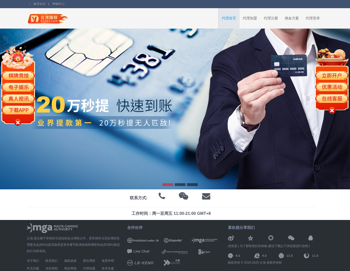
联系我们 (51, 261)
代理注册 (271, 18)
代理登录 (313, 18)
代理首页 (229, 18)
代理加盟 (250, 18)
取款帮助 (70, 268)
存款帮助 (51, 268)
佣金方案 (292, 18)
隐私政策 (70, 261)
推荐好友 (39, 4)
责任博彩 (89, 261)
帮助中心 (58, 4)
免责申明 (108, 261)
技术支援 (108, 268)
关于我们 (33, 261)
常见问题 (33, 268)
